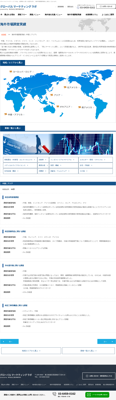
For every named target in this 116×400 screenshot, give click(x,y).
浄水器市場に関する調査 (14, 265)
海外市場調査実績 (74, 15)
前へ (10, 342)
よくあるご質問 (108, 15)
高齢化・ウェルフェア (58, 171)
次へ (105, 342)
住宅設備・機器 (10, 171)
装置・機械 (54, 165)
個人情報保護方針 (108, 384)
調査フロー (22, 15)
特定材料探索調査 (12, 197)
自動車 (41, 160)
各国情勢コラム (69, 384)
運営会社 (70, 6)
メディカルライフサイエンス (15, 165)
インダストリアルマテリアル (61, 160)
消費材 (41, 171)
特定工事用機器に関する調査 (16, 305)
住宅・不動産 (85, 165)
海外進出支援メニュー (53, 15)
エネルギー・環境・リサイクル (91, 160)
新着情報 (61, 6)
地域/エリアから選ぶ (30, 351)
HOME (3, 34)
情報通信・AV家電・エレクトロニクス (18, 160)
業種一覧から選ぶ (87, 351)
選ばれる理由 (9, 15)
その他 (82, 171)
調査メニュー (35, 15)
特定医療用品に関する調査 (15, 231)
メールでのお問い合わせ (97, 395)
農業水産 (42, 165)
